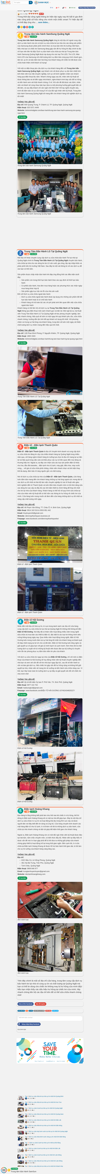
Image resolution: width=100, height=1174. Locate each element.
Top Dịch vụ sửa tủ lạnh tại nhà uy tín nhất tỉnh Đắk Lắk (42, 1148)
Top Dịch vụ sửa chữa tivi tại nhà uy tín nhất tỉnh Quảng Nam (44, 1114)
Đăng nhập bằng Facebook (28, 1024)
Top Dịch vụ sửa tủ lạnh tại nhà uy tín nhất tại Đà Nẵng (43, 1142)
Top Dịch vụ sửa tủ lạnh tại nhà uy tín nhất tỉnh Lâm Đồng (43, 1155)
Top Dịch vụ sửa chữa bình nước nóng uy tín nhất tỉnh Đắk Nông (45, 1137)
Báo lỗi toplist (40, 1004)
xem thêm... (44, 22)
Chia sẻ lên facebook (25, 1004)
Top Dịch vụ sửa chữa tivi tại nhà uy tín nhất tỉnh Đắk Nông (43, 1125)
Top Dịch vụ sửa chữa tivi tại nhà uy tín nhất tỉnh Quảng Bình (44, 1096)
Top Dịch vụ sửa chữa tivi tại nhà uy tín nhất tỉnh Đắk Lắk (43, 1120)
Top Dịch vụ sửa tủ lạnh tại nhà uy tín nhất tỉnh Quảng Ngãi (43, 1108)
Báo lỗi (41, 13)
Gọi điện (33, 36)
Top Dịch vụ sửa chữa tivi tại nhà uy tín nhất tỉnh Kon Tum (43, 1102)
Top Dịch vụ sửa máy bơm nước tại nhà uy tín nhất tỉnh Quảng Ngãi (46, 1131)
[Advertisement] (50, 232)
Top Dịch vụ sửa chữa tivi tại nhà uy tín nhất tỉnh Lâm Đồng (43, 1161)
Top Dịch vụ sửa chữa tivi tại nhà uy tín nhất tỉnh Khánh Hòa (44, 1166)
